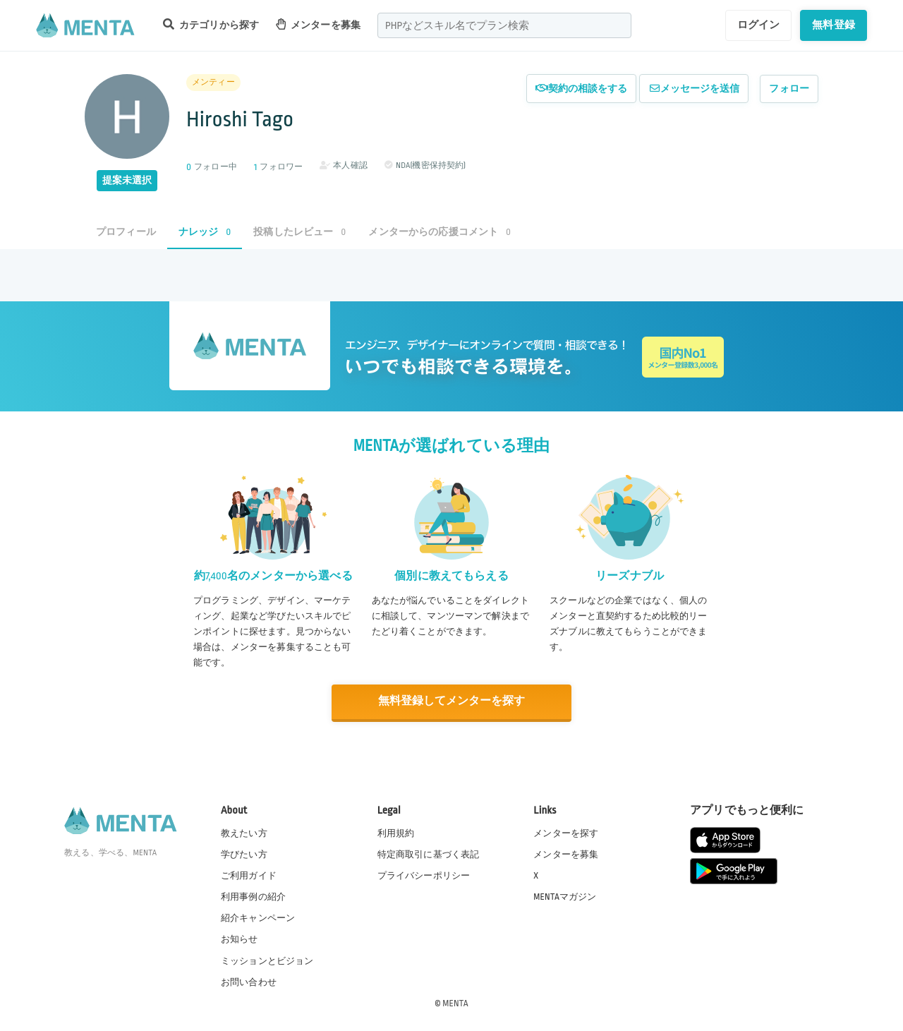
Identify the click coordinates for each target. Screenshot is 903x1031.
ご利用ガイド (249, 875)
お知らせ (239, 938)
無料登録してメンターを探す (451, 701)
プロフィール (126, 232)
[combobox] (504, 25)
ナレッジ (204, 232)
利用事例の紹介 (253, 896)
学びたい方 (244, 854)
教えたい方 (244, 833)
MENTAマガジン (564, 896)
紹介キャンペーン (258, 917)
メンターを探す (565, 833)
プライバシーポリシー (424, 875)
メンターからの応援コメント (439, 232)
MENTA (455, 1002)
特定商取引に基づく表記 (428, 854)
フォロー (789, 88)
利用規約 (396, 833)
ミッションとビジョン (267, 960)
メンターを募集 (318, 24)
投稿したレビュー (299, 232)
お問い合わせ (249, 981)
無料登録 (833, 24)
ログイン (758, 24)
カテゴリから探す (211, 24)
